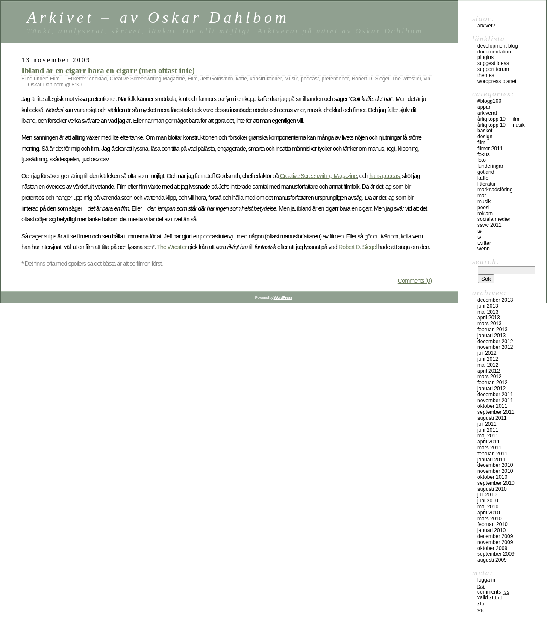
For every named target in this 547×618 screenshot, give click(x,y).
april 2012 (488, 371)
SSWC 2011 (489, 225)
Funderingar (490, 166)
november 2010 (495, 471)
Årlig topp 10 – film (498, 119)
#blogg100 (489, 101)
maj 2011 (487, 436)
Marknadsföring (495, 190)
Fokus (483, 154)
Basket (484, 131)
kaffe (241, 79)
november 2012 (495, 347)
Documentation (494, 52)
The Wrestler (406, 79)
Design (484, 137)
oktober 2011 (492, 406)
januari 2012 (491, 389)
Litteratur (486, 184)
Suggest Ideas (493, 63)
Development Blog (497, 46)
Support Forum (493, 69)
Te (479, 231)
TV (479, 237)
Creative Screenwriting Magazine (147, 79)
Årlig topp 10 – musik (501, 125)
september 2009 (496, 554)
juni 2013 (487, 306)
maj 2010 (487, 507)
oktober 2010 (492, 477)
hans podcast (385, 175)
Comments (493, 592)
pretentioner (335, 79)
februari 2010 (492, 524)
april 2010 (488, 513)
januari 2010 (491, 530)
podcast (310, 79)
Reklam (485, 214)
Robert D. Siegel (370, 79)
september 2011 (496, 412)
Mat (481, 196)
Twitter (484, 243)
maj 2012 (487, 365)
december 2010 (495, 465)
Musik (291, 79)
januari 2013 (491, 336)
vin (427, 79)
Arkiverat (487, 113)
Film (55, 79)
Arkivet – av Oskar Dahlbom (158, 17)
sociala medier (493, 219)
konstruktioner (266, 79)
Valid (489, 597)
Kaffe (482, 178)
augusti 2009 (492, 560)
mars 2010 (489, 519)
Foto (481, 160)
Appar (484, 107)
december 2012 (495, 342)
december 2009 (495, 536)
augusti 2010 (492, 489)
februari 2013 (492, 330)
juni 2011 (487, 430)
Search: (486, 261)
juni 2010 (487, 501)
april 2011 (488, 442)
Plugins (485, 57)
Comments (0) (415, 280)
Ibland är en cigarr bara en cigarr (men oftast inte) (108, 70)
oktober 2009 (492, 548)
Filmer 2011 (490, 149)
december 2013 (495, 300)
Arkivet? (486, 26)
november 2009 (495, 542)
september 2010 (496, 483)
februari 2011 (492, 454)
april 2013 (488, 318)
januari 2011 (491, 460)
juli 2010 (487, 495)
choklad (98, 79)
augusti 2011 (492, 418)
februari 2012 (492, 383)
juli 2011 (487, 424)
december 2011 (495, 395)
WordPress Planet (496, 81)
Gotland (485, 172)
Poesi (483, 208)
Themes (485, 75)
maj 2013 (487, 312)
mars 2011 (489, 448)
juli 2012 (487, 353)
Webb (483, 249)
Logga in (486, 580)
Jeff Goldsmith (216, 79)
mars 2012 (489, 377)
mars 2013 (489, 324)
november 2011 (495, 401)
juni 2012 (487, 359)
